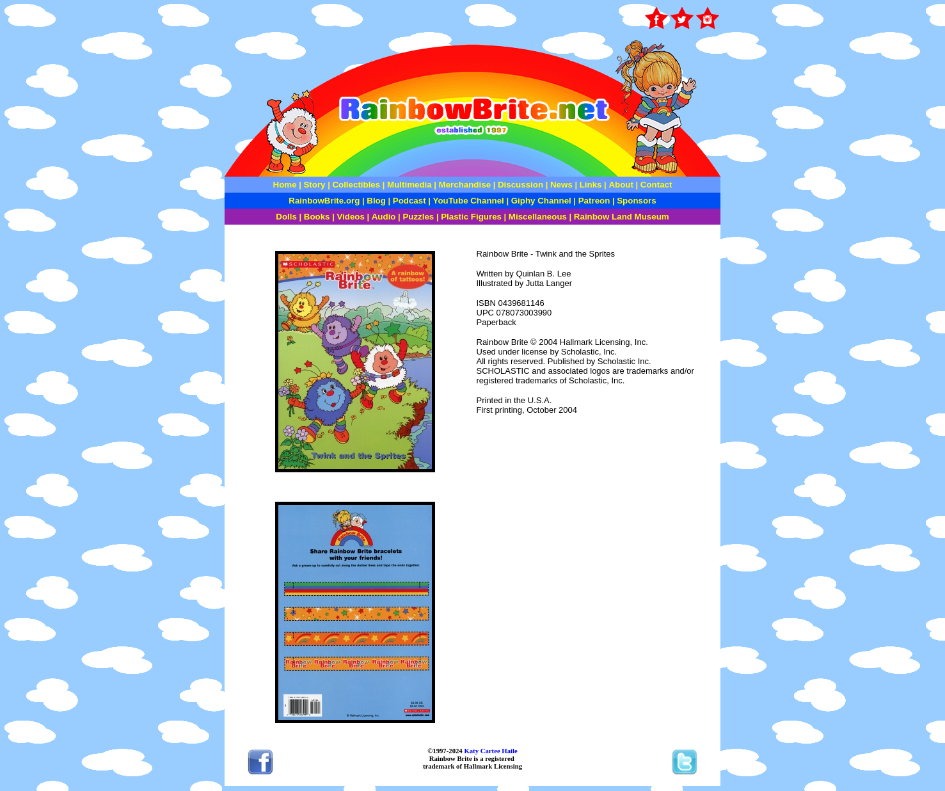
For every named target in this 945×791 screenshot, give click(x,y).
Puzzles (418, 216)
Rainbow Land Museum (621, 216)
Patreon (593, 200)
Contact (656, 184)
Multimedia (409, 184)
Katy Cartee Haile (490, 751)
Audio (384, 216)
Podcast (409, 200)
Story (314, 184)
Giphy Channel (541, 200)
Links (591, 184)
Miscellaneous (538, 216)
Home (285, 184)
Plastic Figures (471, 216)
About (621, 184)
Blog (376, 200)
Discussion (520, 184)
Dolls (286, 216)
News (560, 184)
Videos (350, 216)
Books (317, 216)
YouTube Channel (468, 200)
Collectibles (356, 184)
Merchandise (465, 184)
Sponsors (636, 200)
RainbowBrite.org (324, 200)
